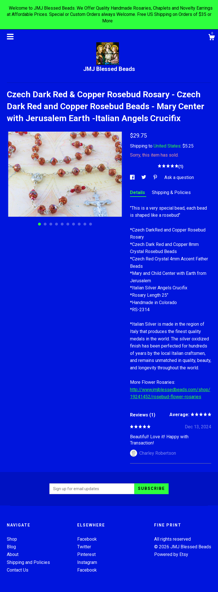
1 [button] (39, 224)
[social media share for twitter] (144, 177)
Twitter (84, 546)
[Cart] (211, 38)
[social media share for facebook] (133, 177)
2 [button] (45, 224)
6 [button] (67, 224)
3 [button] (50, 224)
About (12, 554)
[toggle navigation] (10, 36)
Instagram (87, 562)
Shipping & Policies (171, 192)
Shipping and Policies (28, 562)
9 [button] (84, 224)
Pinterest (86, 554)
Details (138, 192)
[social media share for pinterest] (156, 177)
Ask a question (179, 177)
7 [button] (73, 224)
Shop (12, 539)
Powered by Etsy (171, 554)
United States (167, 146)
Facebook (87, 539)
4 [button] (56, 224)
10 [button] (90, 224)
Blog (11, 546)
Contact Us (17, 570)
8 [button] (79, 224)
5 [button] (62, 224)
